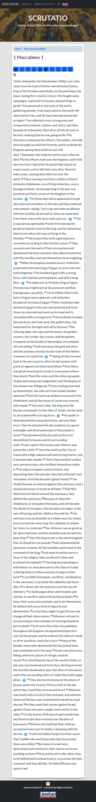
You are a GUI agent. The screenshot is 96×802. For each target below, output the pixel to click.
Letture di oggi (68, 25)
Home (17, 48)
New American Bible (35, 48)
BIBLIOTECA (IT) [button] (44, 4)
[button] (66, 4)
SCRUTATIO (10, 4)
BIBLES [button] (26, 4)
